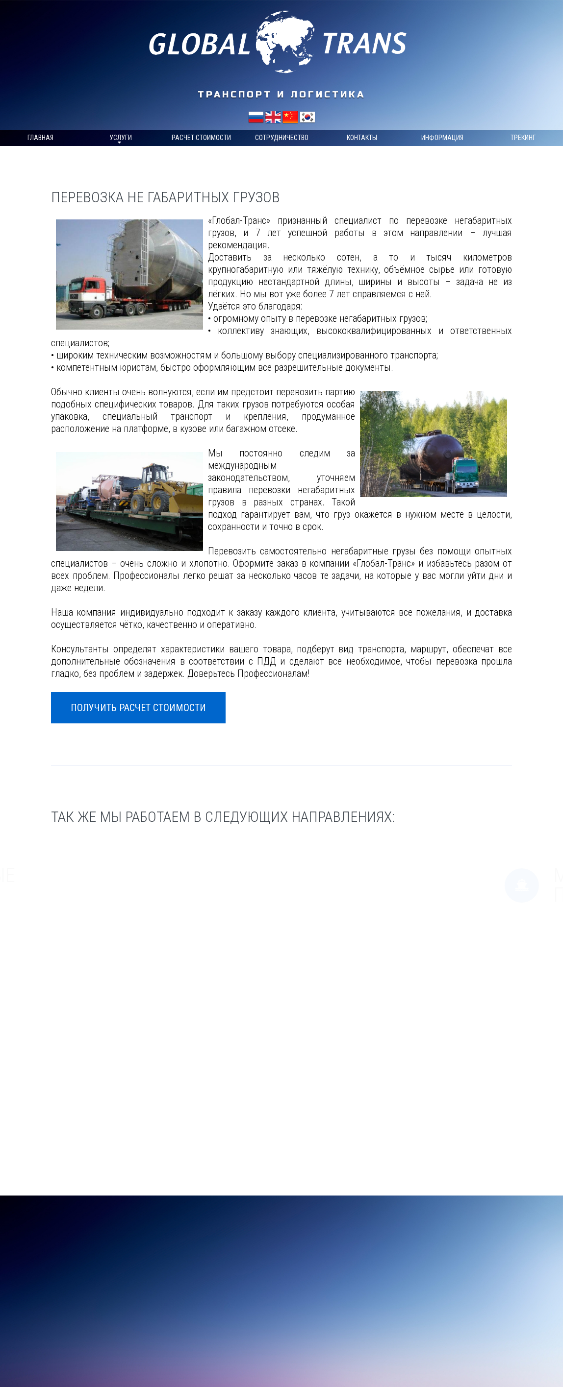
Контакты (362, 138)
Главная (40, 138)
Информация (442, 138)
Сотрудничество (281, 138)
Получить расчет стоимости (138, 708)
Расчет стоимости (201, 138)
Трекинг (523, 138)
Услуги (120, 138)
